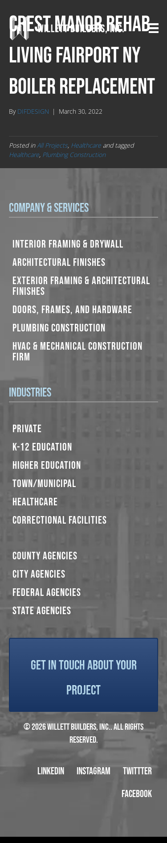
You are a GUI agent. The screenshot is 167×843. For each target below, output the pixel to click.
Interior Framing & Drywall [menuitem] (67, 244)
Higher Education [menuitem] (46, 465)
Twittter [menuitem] (137, 771)
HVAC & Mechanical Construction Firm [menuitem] (77, 352)
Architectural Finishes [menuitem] (59, 262)
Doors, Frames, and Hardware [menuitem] (72, 309)
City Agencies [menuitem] (38, 574)
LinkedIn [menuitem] (50, 771)
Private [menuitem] (27, 428)
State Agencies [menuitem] (41, 610)
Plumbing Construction (74, 154)
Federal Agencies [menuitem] (46, 592)
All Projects (52, 145)
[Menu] (154, 28)
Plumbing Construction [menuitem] (59, 328)
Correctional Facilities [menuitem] (59, 520)
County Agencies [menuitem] (44, 556)
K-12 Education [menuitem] (42, 447)
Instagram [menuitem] (93, 771)
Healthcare (86, 145)
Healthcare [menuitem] (35, 502)
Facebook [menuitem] (137, 794)
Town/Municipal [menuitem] (44, 483)
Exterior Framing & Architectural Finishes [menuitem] (81, 286)
